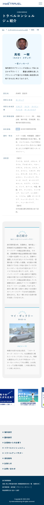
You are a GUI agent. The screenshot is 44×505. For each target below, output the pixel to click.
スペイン (34, 107)
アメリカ (19, 110)
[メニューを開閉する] (40, 3)
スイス (26, 107)
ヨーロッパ (20, 100)
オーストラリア (30, 110)
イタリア (19, 107)
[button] (22, 333)
